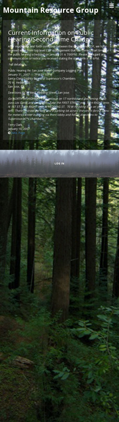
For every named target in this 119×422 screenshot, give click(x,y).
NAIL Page (18, 133)
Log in (59, 163)
